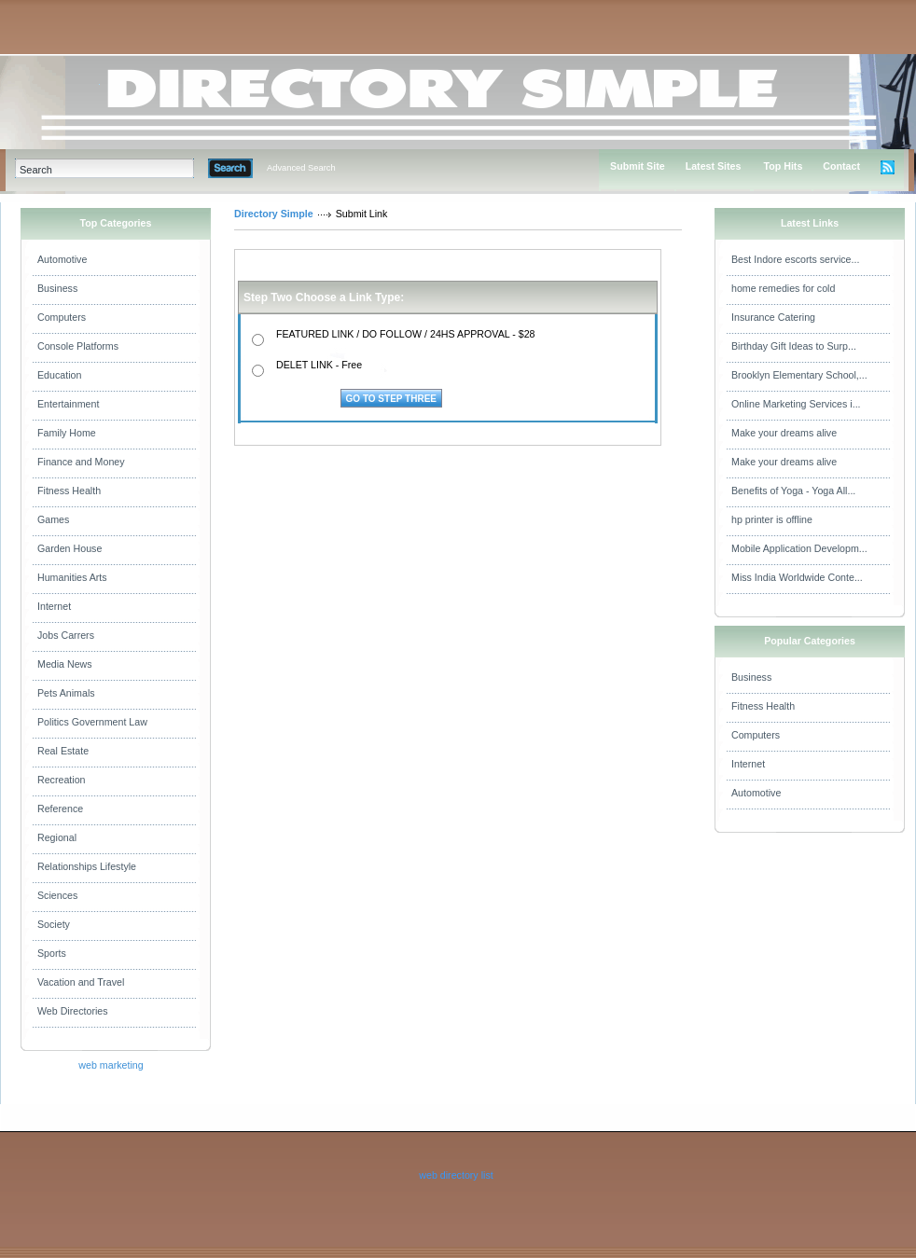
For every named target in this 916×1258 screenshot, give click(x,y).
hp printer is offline (771, 519)
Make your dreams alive (784, 432)
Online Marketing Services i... (796, 403)
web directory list (456, 1175)
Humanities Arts (72, 577)
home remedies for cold (783, 288)
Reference (60, 808)
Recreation (61, 779)
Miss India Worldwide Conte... (797, 577)
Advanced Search (301, 168)
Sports (51, 953)
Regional (56, 837)
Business (57, 288)
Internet (54, 606)
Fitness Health (69, 490)
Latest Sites (714, 166)
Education (59, 374)
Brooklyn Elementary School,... (799, 374)
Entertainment (68, 403)
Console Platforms (77, 346)
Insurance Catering (773, 317)
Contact (841, 166)
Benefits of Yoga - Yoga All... (793, 490)
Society (53, 924)
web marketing (110, 1065)
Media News (64, 664)
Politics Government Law (92, 721)
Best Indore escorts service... (795, 259)
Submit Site (637, 166)
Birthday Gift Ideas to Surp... (793, 346)
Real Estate (63, 750)
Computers (61, 317)
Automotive (62, 259)
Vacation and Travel (80, 982)
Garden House (69, 548)
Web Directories (72, 1010)
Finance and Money (81, 461)
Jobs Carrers (65, 635)
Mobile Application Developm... (799, 548)
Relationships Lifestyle (86, 866)
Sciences (57, 895)
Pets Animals (66, 692)
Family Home (66, 432)
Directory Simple (273, 213)
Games (53, 519)
